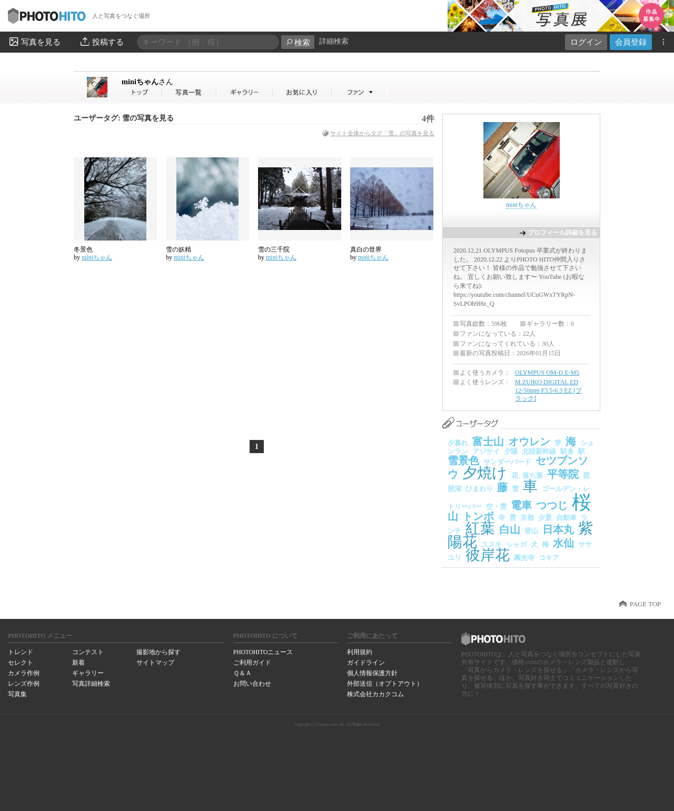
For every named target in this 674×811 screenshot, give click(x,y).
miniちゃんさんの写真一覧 (189, 92)
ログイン (586, 41)
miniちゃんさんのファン (359, 92)
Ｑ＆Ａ (242, 673)
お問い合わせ (252, 683)
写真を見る (34, 41)
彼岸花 (487, 555)
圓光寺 (524, 558)
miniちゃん (147, 81)
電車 (521, 505)
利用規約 (359, 652)
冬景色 (83, 249)
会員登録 (631, 41)
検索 (297, 42)
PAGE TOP (645, 604)
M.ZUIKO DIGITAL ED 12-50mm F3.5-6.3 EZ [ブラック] (548, 390)
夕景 (545, 518)
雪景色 (463, 460)
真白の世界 (366, 249)
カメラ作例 (23, 673)
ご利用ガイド (252, 662)
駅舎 (567, 451)
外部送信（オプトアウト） (385, 683)
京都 (527, 518)
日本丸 (558, 529)
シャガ (516, 544)
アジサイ (486, 451)
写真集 (17, 694)
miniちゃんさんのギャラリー (245, 92)
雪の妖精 (178, 249)
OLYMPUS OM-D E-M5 (547, 372)
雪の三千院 (274, 249)
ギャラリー (88, 673)
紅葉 (480, 528)
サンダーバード (507, 462)
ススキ (491, 544)
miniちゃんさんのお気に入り (302, 92)
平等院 (563, 474)
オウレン (529, 441)
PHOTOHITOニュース (263, 652)
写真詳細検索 (91, 683)
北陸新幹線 (539, 451)
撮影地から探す (158, 652)
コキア (549, 558)
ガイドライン (366, 662)
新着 (78, 662)
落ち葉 (532, 475)
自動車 (566, 518)
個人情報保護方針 (372, 673)
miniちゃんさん (142, 92)
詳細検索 (334, 41)
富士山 (488, 441)
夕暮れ (458, 443)
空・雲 (496, 506)
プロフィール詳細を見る (562, 232)
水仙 (563, 543)
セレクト (20, 662)
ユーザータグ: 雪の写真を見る (124, 118)
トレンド (20, 652)
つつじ (552, 505)
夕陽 (511, 451)
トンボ (478, 516)
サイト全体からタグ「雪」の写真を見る (382, 133)
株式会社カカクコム (375, 694)
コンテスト (88, 652)
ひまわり (479, 489)
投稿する (101, 41)
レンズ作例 (23, 683)
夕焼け (484, 473)
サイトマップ (155, 662)
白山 (509, 529)
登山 (531, 531)
